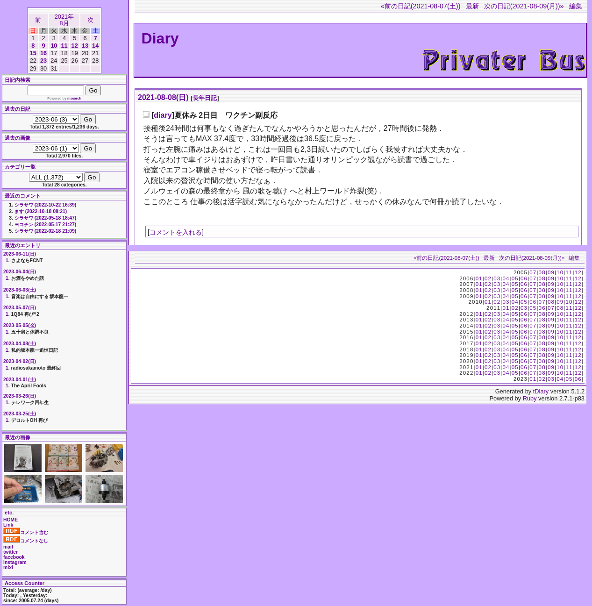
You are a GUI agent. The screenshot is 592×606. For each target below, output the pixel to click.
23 (43, 60)
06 (524, 278)
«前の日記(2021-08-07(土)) (421, 6)
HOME (10, 519)
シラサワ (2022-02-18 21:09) (45, 231)
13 (85, 45)
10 (53, 45)
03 (496, 278)
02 (488, 278)
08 (542, 272)
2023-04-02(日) (19, 361)
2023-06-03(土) (19, 289)
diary (162, 115)
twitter (10, 552)
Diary (160, 38)
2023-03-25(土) (19, 413)
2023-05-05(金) (19, 325)
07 (532, 272)
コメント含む (25, 532)
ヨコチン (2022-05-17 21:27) (45, 224)
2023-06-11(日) (19, 254)
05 (515, 278)
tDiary (541, 391)
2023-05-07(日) (19, 307)
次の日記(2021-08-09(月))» (524, 6)
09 (551, 272)
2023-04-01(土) (19, 379)
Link (8, 525)
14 (95, 45)
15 (33, 53)
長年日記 (205, 97)
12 (74, 45)
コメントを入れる (176, 232)
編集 (575, 6)
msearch (74, 98)
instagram (15, 562)
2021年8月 (64, 20)
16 (43, 53)
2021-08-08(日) (163, 97)
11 (64, 45)
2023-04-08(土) (19, 343)
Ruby (530, 398)
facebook (14, 557)
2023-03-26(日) (19, 396)
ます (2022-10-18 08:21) (40, 211)
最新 (472, 6)
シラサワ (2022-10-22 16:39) (45, 204)
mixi (8, 567)
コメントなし (25, 540)
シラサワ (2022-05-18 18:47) (45, 218)
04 (505, 278)
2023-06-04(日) (19, 271)
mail (8, 546)
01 (479, 278)
